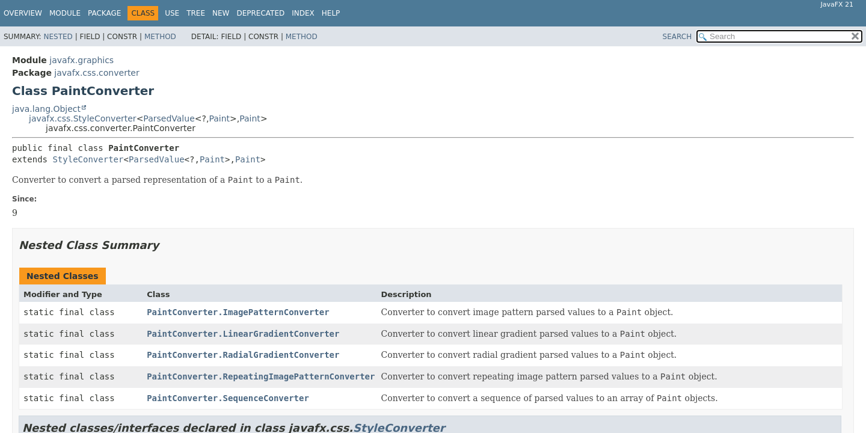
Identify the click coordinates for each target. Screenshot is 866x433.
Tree (195, 13)
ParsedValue (168, 118)
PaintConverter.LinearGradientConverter (243, 334)
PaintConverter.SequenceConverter (228, 398)
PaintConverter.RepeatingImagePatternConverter (261, 376)
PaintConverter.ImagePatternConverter (238, 312)
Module (65, 13)
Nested (57, 36)
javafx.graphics (81, 60)
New (220, 13)
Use (172, 13)
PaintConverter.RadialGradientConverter (243, 355)
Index (303, 13)
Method (160, 36)
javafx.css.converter (96, 73)
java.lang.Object (46, 109)
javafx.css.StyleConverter (83, 118)
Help (331, 13)
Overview (23, 13)
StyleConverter (87, 159)
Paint (219, 118)
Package (104, 13)
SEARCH (677, 36)
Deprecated (260, 13)
